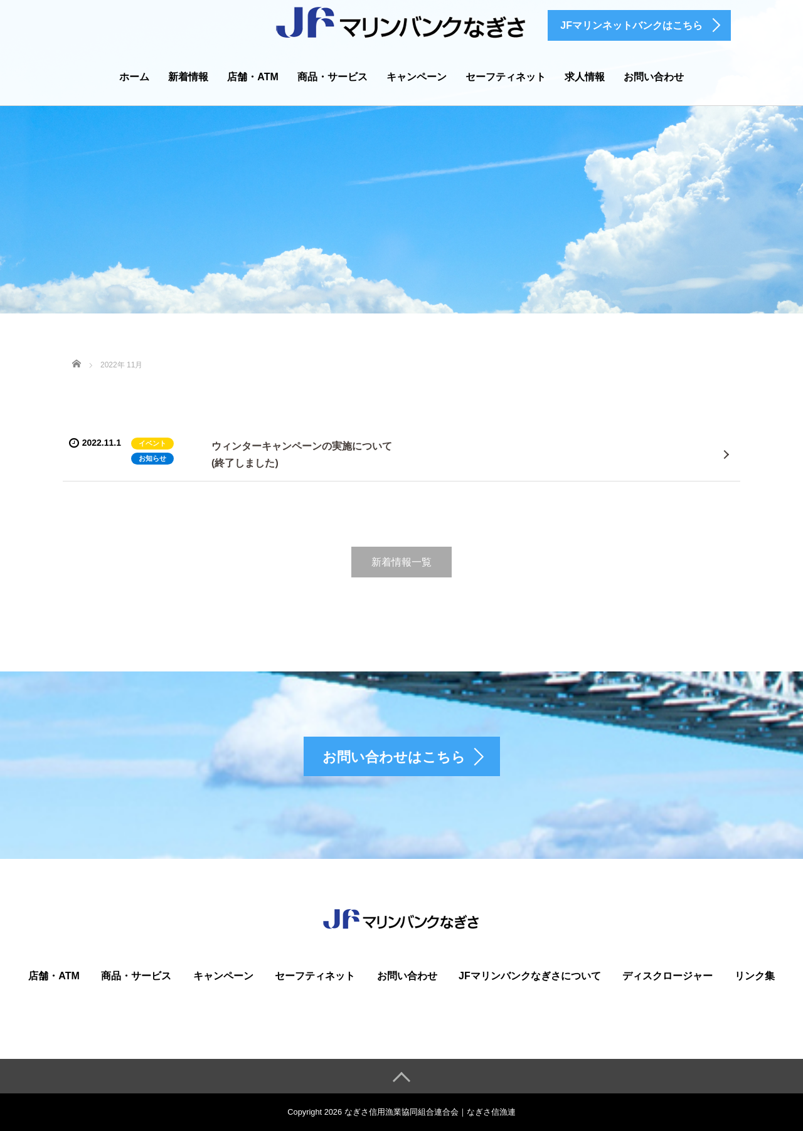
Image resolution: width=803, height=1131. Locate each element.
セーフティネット (505, 76)
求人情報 (585, 76)
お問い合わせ (654, 76)
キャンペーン (416, 76)
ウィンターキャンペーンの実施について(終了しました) (301, 454)
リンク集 (755, 976)
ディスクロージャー (667, 976)
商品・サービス (332, 76)
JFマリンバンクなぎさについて (530, 976)
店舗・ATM (252, 76)
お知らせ (152, 458)
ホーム (134, 76)
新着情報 (188, 76)
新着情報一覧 (401, 562)
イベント (152, 443)
